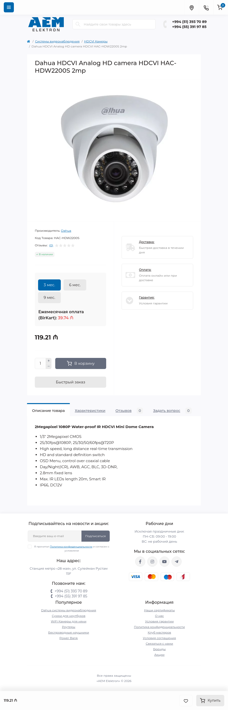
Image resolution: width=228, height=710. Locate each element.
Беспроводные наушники (68, 632)
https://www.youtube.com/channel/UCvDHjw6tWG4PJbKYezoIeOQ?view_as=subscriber (164, 562)
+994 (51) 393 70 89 (189, 21)
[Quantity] (40, 363)
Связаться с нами (159, 643)
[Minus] (48, 366)
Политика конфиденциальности (71, 546)
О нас (159, 616)
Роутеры (68, 627)
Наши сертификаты (159, 610)
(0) (51, 245)
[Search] (77, 24)
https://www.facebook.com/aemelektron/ (140, 562)
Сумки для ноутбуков (69, 616)
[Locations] (191, 7)
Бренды (159, 649)
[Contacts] (206, 7)
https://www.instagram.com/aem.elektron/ (152, 562)
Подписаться (95, 536)
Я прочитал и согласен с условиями (71, 548)
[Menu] (9, 7)
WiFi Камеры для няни (69, 621)
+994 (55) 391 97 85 (189, 26)
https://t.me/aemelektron (176, 562)
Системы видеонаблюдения (57, 41)
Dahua (66, 230)
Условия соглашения (159, 638)
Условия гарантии (159, 621)
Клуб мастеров (159, 632)
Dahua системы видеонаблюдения (68, 610)
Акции (159, 654)
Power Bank (69, 638)
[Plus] (48, 360)
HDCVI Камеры (96, 41)
